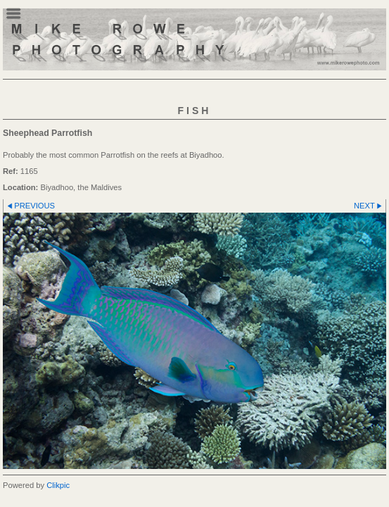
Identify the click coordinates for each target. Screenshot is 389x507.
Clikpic (58, 485)
